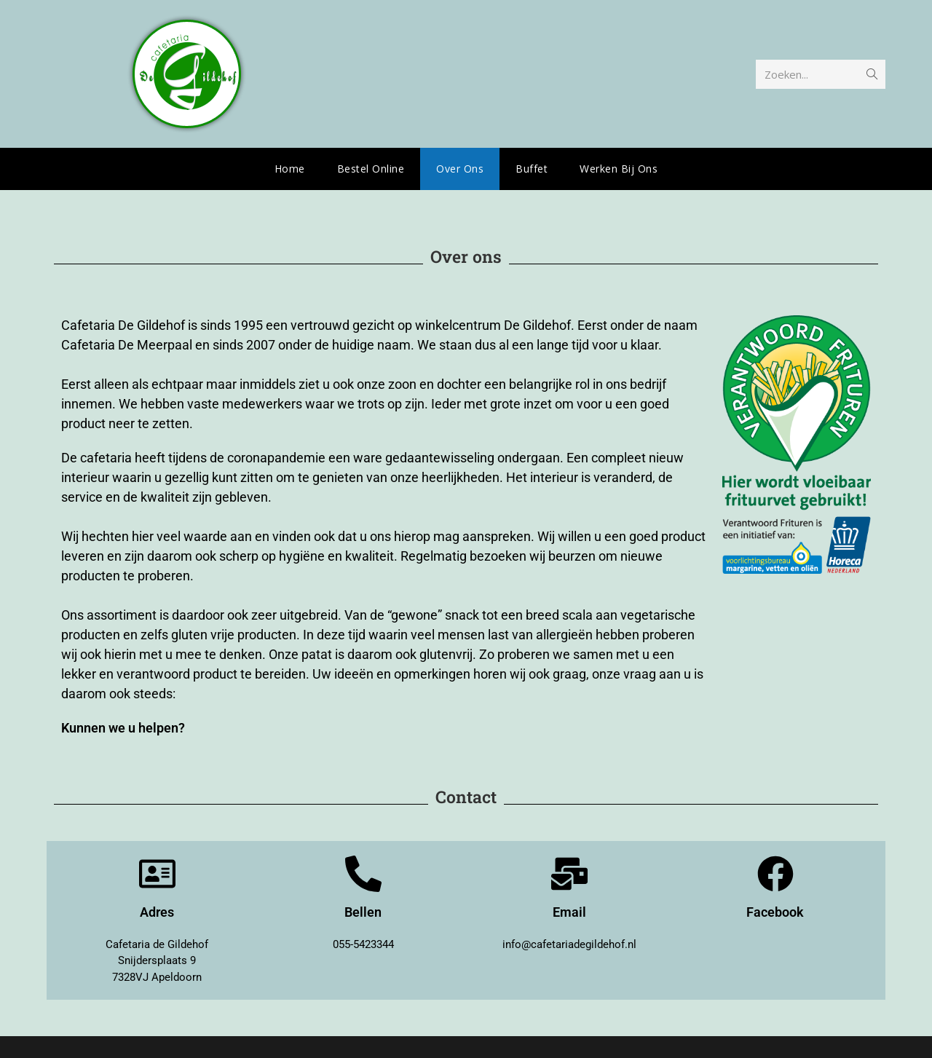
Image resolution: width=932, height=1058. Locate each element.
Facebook (775, 912)
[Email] (569, 874)
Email (569, 912)
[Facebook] (775, 874)
